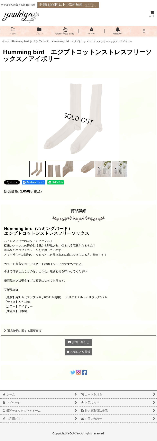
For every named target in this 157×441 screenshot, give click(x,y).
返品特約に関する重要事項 (22, 330)
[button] (144, 31)
